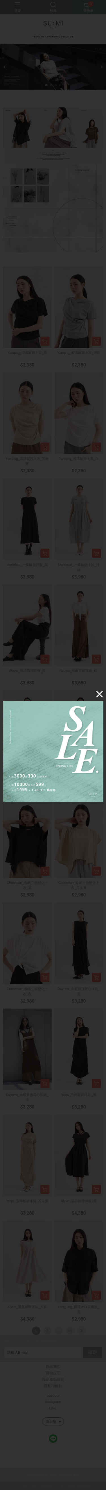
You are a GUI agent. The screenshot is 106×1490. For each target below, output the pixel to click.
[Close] (98, 694)
